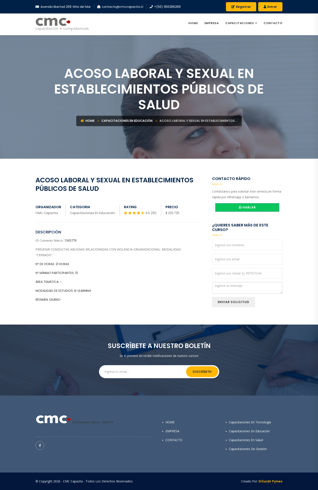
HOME (193, 23)
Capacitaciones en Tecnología (250, 422)
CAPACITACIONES (239, 23)
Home (87, 121)
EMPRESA (211, 23)
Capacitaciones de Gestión (248, 449)
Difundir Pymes (270, 481)
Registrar (241, 7)
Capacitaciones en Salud (246, 440)
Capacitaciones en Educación (127, 121)
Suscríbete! (202, 372)
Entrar (270, 7)
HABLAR (247, 207)
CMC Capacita (47, 213)
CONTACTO (273, 23)
